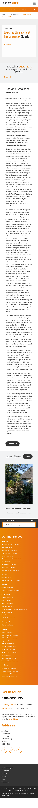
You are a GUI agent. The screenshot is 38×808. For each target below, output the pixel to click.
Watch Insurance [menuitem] (7, 547)
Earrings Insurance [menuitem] (7, 556)
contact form (13, 719)
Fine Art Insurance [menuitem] (7, 603)
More (29, 456)
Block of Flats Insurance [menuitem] (9, 646)
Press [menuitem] (3, 779)
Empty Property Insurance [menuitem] (10, 652)
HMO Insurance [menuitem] (6, 655)
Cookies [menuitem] (4, 776)
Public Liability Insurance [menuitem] (9, 677)
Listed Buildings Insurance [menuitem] (10, 635)
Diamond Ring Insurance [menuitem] (9, 553)
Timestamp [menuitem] (5, 782)
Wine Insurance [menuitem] (6, 615)
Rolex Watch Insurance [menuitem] (9, 564)
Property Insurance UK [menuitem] (9, 658)
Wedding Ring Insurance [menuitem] (9, 550)
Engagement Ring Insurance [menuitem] (10, 544)
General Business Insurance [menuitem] (10, 671)
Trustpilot (7, 44)
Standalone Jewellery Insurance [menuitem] (11, 559)
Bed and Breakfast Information (18, 508)
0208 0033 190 (12, 698)
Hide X (33, 520)
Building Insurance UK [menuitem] (8, 649)
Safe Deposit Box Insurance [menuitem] (10, 570)
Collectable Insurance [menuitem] (8, 618)
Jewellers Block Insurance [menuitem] (9, 674)
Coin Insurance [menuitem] (6, 600)
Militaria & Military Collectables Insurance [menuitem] (14, 609)
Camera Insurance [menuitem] (7, 587)
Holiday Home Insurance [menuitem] (9, 638)
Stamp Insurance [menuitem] (7, 612)
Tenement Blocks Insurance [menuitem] (10, 661)
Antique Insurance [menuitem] (7, 598)
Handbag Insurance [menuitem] (7, 606)
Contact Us (12, 444)
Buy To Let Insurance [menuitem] (8, 641)
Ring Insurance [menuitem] (6, 562)
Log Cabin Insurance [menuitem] (8, 643)
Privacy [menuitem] (4, 773)
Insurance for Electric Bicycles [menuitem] (11, 580)
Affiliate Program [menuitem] (7, 768)
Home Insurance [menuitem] (7, 632)
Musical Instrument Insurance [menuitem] (11, 590)
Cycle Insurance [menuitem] (6, 577)
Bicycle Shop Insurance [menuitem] (9, 668)
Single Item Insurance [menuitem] (8, 567)
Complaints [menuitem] (6, 770)
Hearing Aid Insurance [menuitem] (8, 625)
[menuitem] (4, 750)
